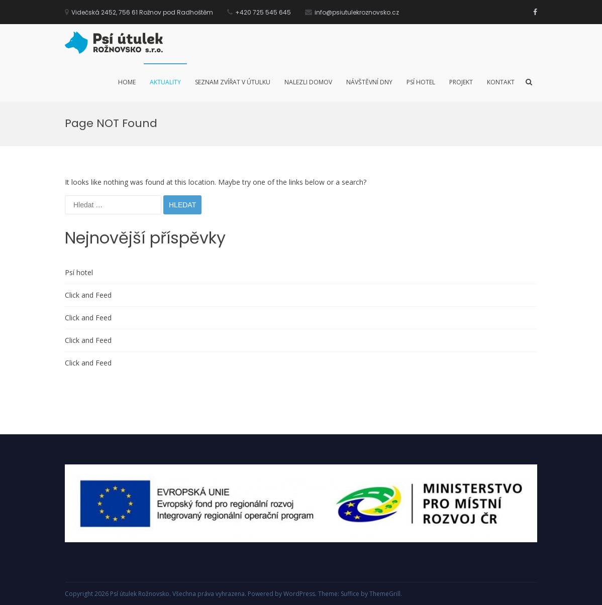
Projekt (461, 82)
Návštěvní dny (369, 82)
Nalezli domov (308, 82)
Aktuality (165, 82)
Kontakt (501, 82)
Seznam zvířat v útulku (232, 82)
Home (127, 82)
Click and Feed (88, 295)
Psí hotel (421, 82)
